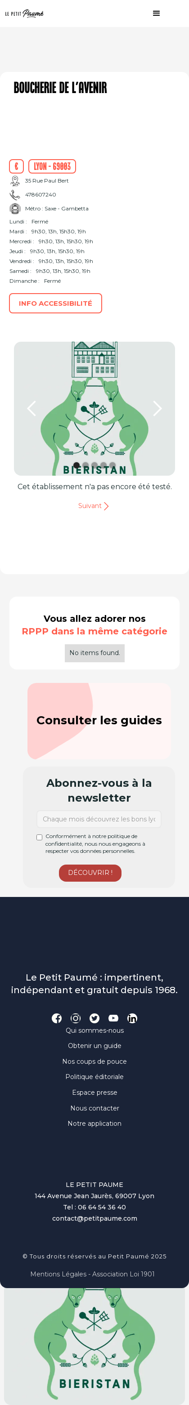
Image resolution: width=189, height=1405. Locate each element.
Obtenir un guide (95, 1046)
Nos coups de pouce (94, 1061)
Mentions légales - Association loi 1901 (92, 1274)
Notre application (95, 1124)
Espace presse (94, 1092)
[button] (152, 13)
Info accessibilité (55, 303)
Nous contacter (94, 1108)
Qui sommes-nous (95, 1030)
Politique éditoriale (94, 1077)
